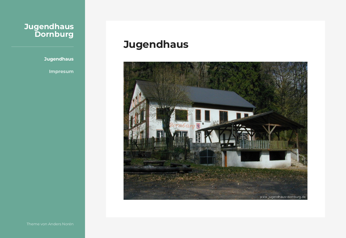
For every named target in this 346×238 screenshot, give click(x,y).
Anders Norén (61, 224)
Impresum (61, 71)
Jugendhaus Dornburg (49, 30)
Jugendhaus (59, 59)
